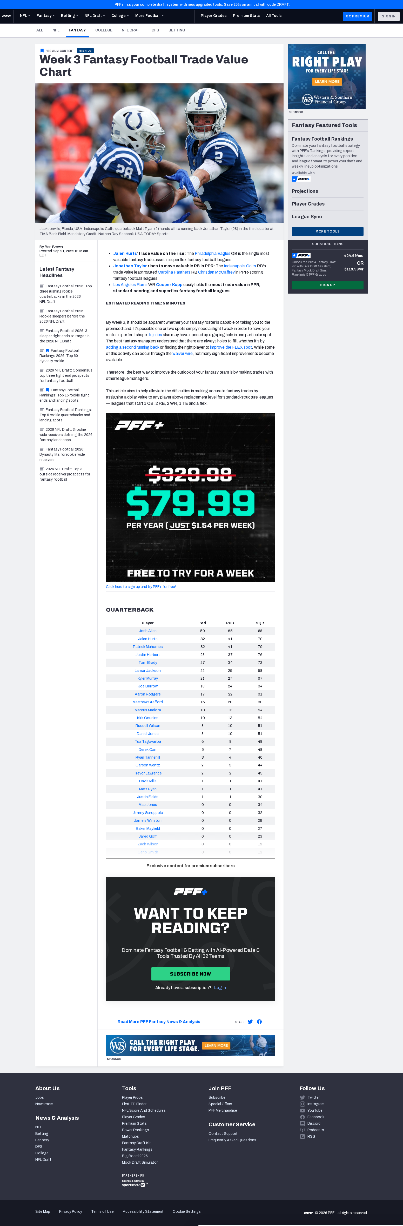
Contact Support (223, 1134)
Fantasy (79, 30)
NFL (55, 30)
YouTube (315, 1110)
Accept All (359, 1179)
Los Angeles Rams (130, 284)
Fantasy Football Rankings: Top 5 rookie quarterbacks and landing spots (65, 415)
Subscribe (217, 1097)
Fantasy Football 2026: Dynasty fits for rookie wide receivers (62, 454)
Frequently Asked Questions (232, 1140)
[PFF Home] (6, 16)
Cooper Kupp (169, 284)
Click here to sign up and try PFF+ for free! (141, 587)
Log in (220, 987)
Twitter (313, 1097)
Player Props (132, 1097)
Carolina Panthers (174, 272)
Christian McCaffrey (216, 272)
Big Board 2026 (135, 1156)
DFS (155, 30)
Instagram (315, 1104)
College (103, 30)
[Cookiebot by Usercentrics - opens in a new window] (33, 1216)
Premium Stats (134, 1123)
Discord (313, 1123)
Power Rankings (135, 1130)
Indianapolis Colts (240, 266)
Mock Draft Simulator (140, 1162)
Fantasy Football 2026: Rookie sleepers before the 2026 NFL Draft (62, 316)
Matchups (130, 1136)
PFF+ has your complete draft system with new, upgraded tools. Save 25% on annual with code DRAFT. (202, 4)
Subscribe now (190, 973)
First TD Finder (134, 1104)
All (39, 30)
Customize (360, 1196)
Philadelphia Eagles (212, 253)
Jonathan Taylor (130, 266)
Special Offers (220, 1104)
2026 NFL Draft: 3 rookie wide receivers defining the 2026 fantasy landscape (65, 435)
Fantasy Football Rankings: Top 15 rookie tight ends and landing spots (64, 395)
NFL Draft (132, 30)
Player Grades (133, 1117)
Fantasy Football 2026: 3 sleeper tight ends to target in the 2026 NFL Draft (64, 336)
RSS (311, 1136)
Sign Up (85, 50)
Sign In (389, 16)
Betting (177, 30)
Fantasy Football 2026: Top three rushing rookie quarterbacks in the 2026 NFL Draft (65, 294)
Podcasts (315, 1130)
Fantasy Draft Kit (136, 1143)
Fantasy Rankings (137, 1149)
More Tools (327, 231)
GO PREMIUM (358, 16)
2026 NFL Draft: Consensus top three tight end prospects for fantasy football (65, 375)
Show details (80, 1216)
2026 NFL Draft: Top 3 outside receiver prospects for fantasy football (64, 474)
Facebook (315, 1117)
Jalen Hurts (125, 253)
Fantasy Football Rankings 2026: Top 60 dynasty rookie (59, 356)
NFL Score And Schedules (144, 1110)
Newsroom (44, 1104)
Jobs (39, 1097)
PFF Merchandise (223, 1110)
